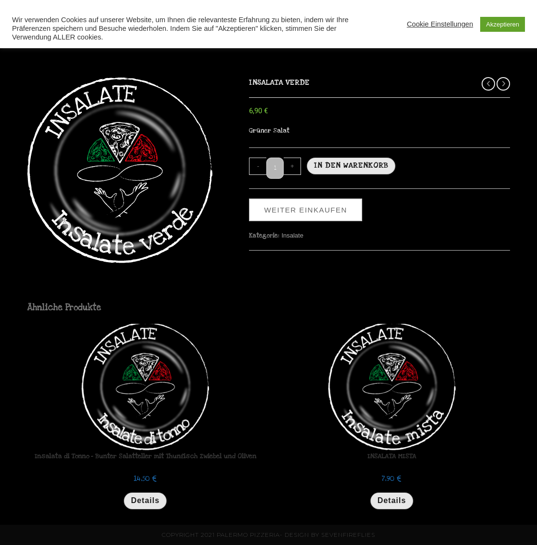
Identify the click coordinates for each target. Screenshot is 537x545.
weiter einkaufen (305, 210)
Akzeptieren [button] (502, 24)
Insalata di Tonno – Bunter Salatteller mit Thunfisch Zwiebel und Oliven (145, 456)
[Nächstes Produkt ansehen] (503, 84)
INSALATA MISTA (391, 456)
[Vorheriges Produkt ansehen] (488, 84)
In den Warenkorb (351, 165)
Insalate (292, 235)
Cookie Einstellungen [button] (440, 24)
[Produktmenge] (275, 168)
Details (145, 500)
